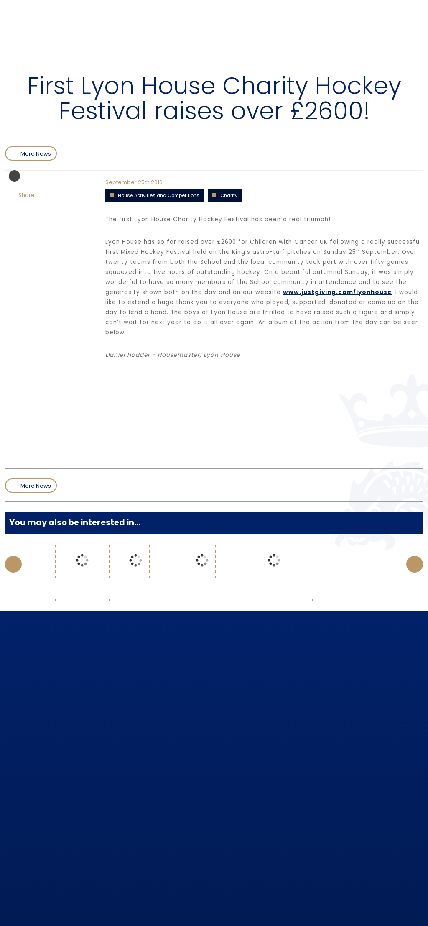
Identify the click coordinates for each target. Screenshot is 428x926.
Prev (13, 564)
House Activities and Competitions (158, 195)
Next (414, 564)
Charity (228, 195)
